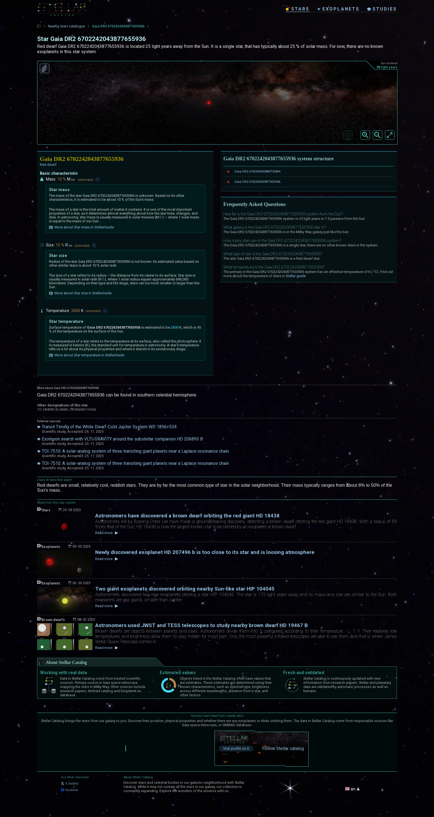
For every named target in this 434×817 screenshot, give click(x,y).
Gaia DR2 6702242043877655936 (257, 182)
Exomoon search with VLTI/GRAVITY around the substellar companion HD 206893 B (122, 439)
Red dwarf (48, 165)
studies (382, 9)
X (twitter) (70, 783)
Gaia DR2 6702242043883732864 (257, 171)
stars (297, 9)
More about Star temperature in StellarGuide (86, 355)
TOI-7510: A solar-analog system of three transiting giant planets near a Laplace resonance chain (135, 451)
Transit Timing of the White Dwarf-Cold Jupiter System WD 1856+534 (109, 426)
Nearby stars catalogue (66, 26)
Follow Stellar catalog (283, 748)
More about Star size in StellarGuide (80, 293)
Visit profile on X (236, 748)
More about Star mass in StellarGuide (81, 227)
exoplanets (338, 9)
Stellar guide (296, 276)
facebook (69, 790)
